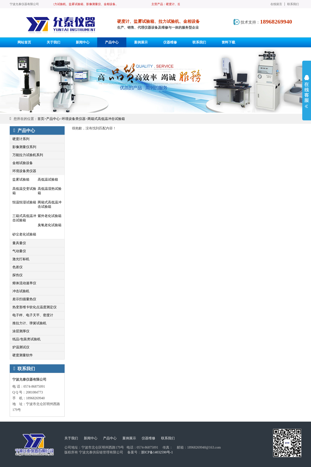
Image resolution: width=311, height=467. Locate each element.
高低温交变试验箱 (24, 191)
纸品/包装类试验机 (26, 339)
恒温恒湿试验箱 (24, 202)
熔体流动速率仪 (24, 283)
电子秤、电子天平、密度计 (32, 315)
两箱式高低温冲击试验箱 (106, 119)
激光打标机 (20, 259)
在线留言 (276, 4)
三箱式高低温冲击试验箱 (24, 218)
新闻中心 (90, 438)
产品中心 (53, 119)
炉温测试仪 (20, 347)
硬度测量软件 (22, 355)
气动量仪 (19, 251)
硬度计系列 (20, 139)
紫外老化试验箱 (49, 216)
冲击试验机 (20, 291)
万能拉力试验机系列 (27, 155)
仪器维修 (148, 438)
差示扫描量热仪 (24, 299)
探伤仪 (17, 275)
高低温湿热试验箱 (49, 191)
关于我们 (71, 438)
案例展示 (129, 438)
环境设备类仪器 (74, 119)
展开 (306, 91)
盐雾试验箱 (20, 179)
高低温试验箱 (48, 179)
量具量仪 (19, 243)
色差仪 (17, 267)
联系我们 (293, 4)
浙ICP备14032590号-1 (157, 452)
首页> (41, 119)
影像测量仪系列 (24, 147)
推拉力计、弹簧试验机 (29, 323)
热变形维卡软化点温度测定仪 (34, 307)
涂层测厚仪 (20, 331)
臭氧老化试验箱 (49, 225)
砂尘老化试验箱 (24, 234)
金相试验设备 (22, 163)
